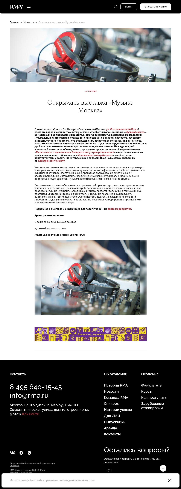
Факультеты (152, 385)
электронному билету (51, 160)
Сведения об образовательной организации (32, 463)
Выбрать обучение (156, 6)
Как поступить (153, 398)
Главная (14, 22)
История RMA (116, 385)
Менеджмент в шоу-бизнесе (95, 155)
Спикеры (112, 404)
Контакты (112, 434)
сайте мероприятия (119, 208)
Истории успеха (118, 410)
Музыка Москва (135, 132)
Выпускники (115, 422)
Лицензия (14, 465)
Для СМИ (112, 416)
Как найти (30, 414)
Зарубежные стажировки (152, 406)
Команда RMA (116, 398)
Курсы (146, 391)
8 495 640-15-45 (36, 387)
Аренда (110, 428)
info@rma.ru (29, 395)
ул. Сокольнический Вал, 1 (122, 129)
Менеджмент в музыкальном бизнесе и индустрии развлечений (75, 152)
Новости (29, 22)
